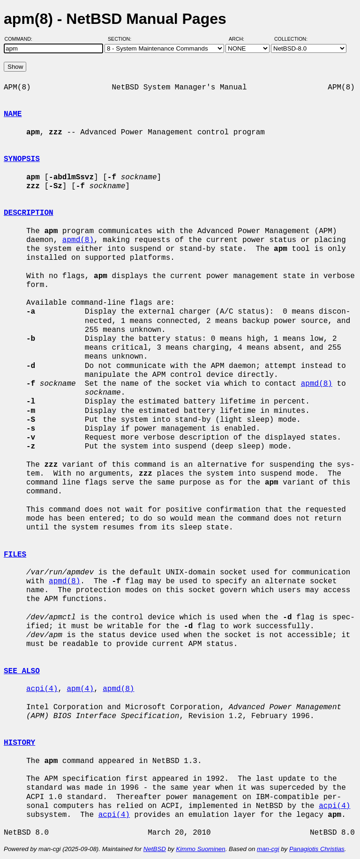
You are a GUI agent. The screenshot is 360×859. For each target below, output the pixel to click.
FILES (15, 555)
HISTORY (19, 743)
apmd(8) (78, 240)
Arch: (241, 39)
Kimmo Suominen (200, 848)
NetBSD (154, 848)
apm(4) (80, 689)
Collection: (291, 39)
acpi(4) (42, 689)
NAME (13, 114)
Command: (21, 39)
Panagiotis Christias (317, 848)
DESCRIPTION (28, 213)
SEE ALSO (22, 671)
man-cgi (268, 848)
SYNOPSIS (22, 159)
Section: (121, 39)
